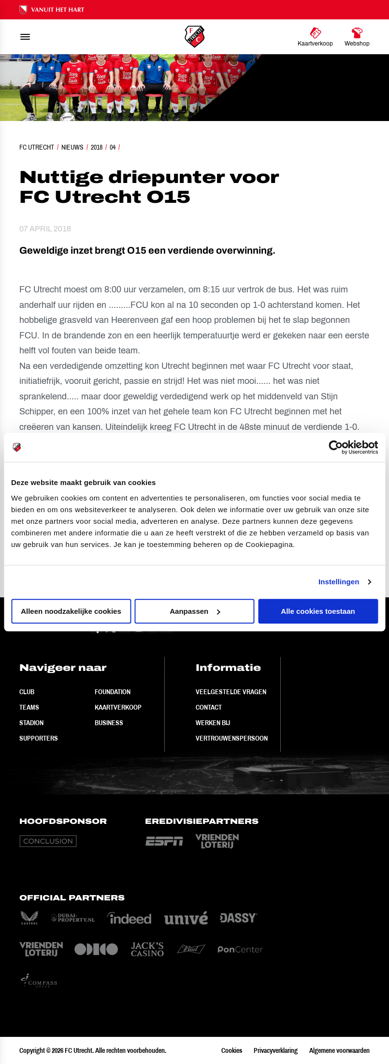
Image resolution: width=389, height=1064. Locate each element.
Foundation (112, 691)
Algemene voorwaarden (339, 1050)
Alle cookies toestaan (318, 611)
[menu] (25, 37)
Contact (209, 707)
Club (26, 691)
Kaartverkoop (118, 707)
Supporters (38, 738)
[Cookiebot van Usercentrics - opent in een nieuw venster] (335, 447)
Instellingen (339, 582)
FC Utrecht (36, 147)
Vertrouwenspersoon (232, 738)
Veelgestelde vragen (231, 691)
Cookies (231, 1050)
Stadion (31, 722)
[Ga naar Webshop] (357, 36)
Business (109, 722)
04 (112, 147)
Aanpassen (195, 611)
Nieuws (72, 147)
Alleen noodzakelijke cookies (71, 611)
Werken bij (213, 722)
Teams (29, 707)
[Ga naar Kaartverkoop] (315, 36)
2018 (96, 147)
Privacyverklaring (276, 1050)
